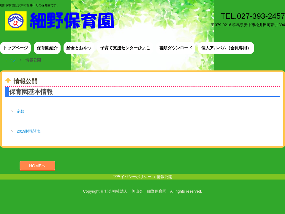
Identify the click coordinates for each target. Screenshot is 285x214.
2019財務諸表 (29, 131)
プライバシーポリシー (132, 176)
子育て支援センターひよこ (125, 47)
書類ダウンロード (175, 47)
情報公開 (164, 176)
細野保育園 (63, 21)
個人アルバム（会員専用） (226, 47)
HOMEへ (37, 165)
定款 (18, 111)
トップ (10, 60)
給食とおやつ (78, 47)
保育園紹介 (47, 47)
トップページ (15, 47)
